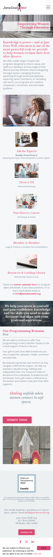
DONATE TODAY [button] (17, 419)
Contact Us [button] (26, 532)
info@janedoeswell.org (37, 512)
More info (37, 554)
